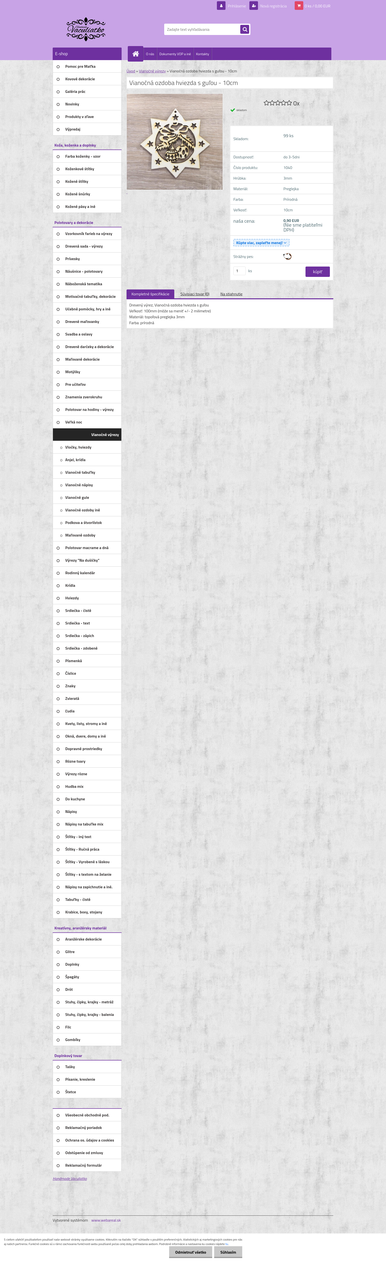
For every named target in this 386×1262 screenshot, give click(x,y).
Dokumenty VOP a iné (175, 53)
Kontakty (202, 53)
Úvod (131, 71)
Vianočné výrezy (152, 71)
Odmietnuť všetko (190, 1252)
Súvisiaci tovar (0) (194, 294)
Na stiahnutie (231, 294)
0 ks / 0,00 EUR (317, 6)
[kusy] (239, 271)
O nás (150, 53)
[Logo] (86, 29)
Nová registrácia (273, 6)
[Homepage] (137, 54)
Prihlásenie (237, 6)
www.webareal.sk (106, 1220)
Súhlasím (228, 1252)
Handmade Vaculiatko (70, 1178)
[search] (244, 29)
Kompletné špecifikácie (150, 294)
